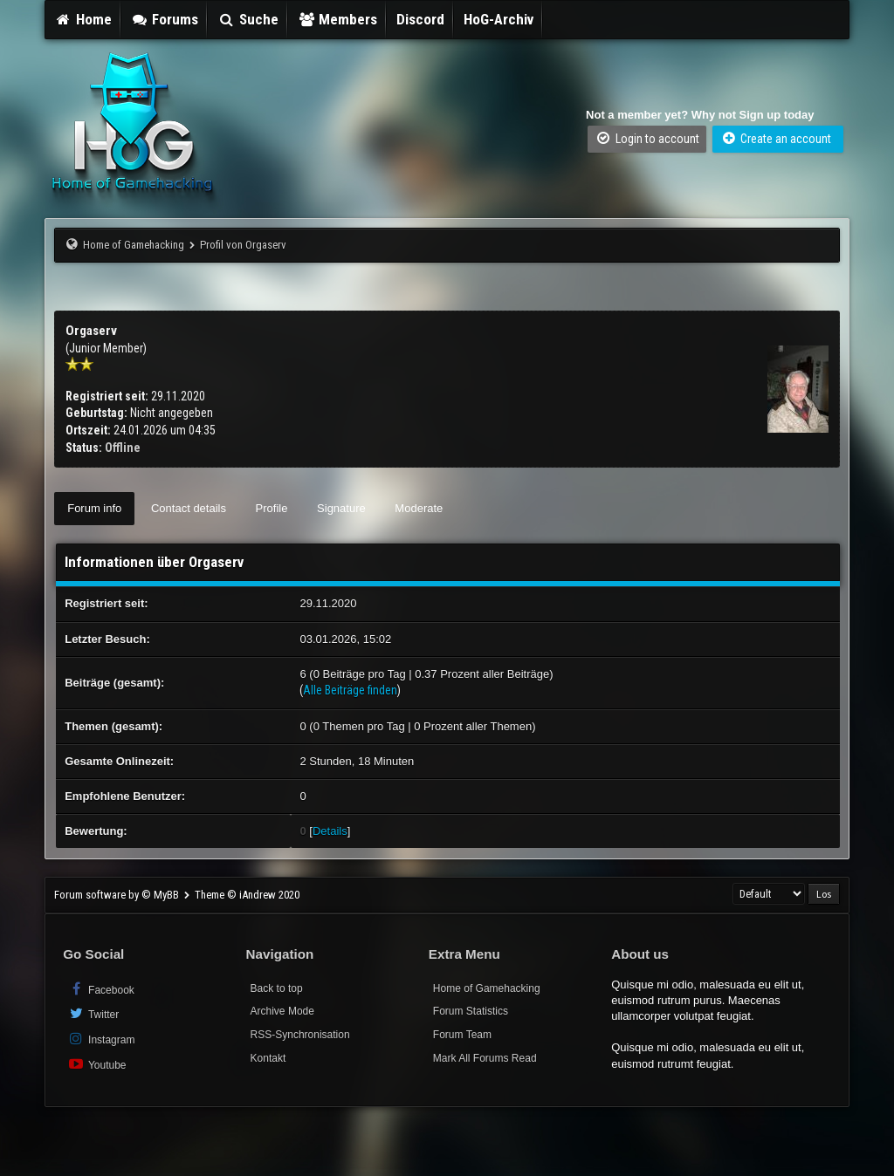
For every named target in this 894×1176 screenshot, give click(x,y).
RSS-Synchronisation (300, 1035)
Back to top (277, 988)
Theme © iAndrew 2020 (247, 894)
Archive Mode (282, 1011)
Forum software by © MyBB (118, 894)
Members (338, 19)
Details (330, 831)
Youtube (96, 1063)
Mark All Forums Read (485, 1058)
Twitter (93, 1013)
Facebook (100, 988)
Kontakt (268, 1058)
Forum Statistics (470, 1011)
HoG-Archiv (498, 19)
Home (83, 19)
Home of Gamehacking (133, 244)
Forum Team (462, 1035)
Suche (248, 19)
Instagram (100, 1038)
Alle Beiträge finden (350, 690)
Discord (420, 19)
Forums (165, 19)
